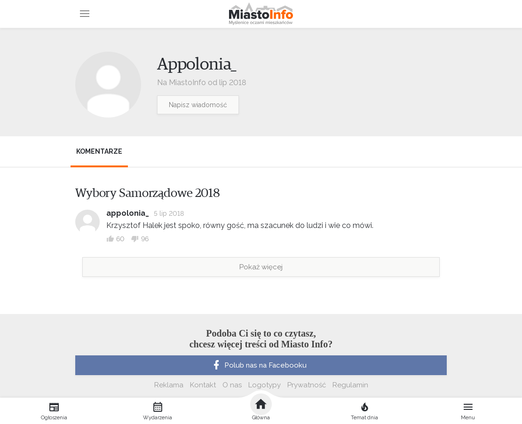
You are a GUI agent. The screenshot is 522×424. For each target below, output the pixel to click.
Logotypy (264, 385)
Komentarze (99, 151)
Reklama (168, 385)
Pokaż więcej (261, 267)
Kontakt (203, 385)
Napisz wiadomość (198, 105)
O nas (232, 385)
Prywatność (306, 385)
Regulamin (350, 385)
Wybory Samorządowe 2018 (147, 193)
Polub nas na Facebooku (259, 365)
